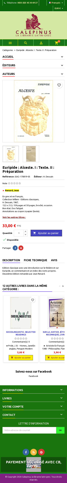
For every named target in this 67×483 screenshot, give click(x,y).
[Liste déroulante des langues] (56, 3)
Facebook (33, 376)
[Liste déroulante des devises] (59, 8)
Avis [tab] (54, 260)
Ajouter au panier (46, 233)
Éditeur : (38, 176)
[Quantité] (19, 233)
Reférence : (8, 176)
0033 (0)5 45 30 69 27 (27, 3)
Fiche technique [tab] (35, 260)
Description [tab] (11, 260)
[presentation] (30, 440)
